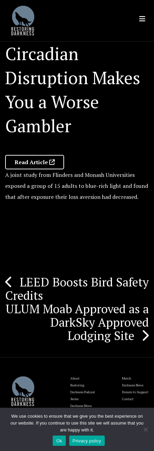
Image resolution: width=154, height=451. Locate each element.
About (75, 378)
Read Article (34, 162)
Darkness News (132, 385)
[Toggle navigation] (142, 19)
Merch (126, 378)
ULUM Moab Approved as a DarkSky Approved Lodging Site (77, 322)
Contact (128, 399)
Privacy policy (87, 440)
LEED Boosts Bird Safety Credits (77, 288)
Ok (59, 440)
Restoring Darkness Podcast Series (82, 392)
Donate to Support (135, 392)
